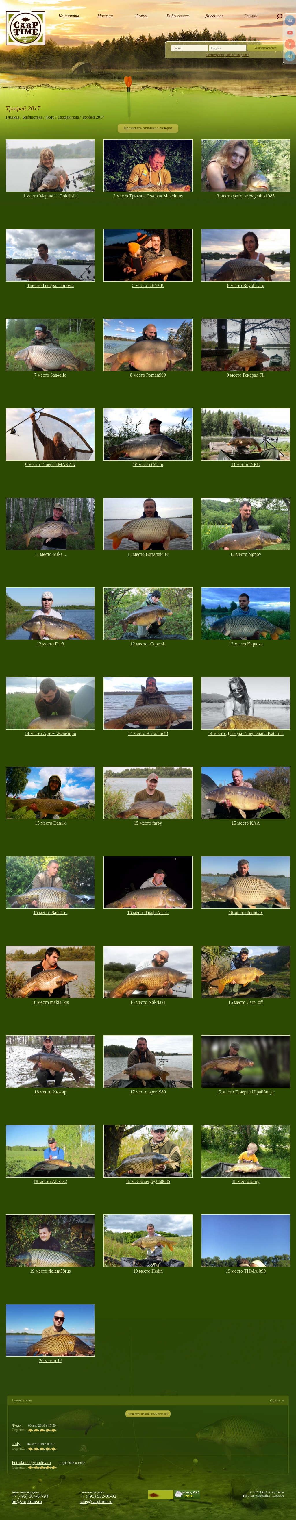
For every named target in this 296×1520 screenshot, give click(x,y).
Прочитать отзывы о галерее (147, 128)
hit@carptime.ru (27, 1501)
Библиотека (178, 16)
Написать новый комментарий (147, 1413)
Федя (16, 1425)
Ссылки (250, 16)
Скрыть (275, 1400)
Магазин (105, 16)
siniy (16, 1443)
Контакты (69, 16)
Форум (141, 16)
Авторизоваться (265, 47)
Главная (12, 117)
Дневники (214, 16)
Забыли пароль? (237, 55)
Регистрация (215, 55)
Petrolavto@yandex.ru (31, 1462)
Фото (50, 117)
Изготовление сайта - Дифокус (263, 1495)
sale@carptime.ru (96, 1501)
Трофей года (68, 117)
